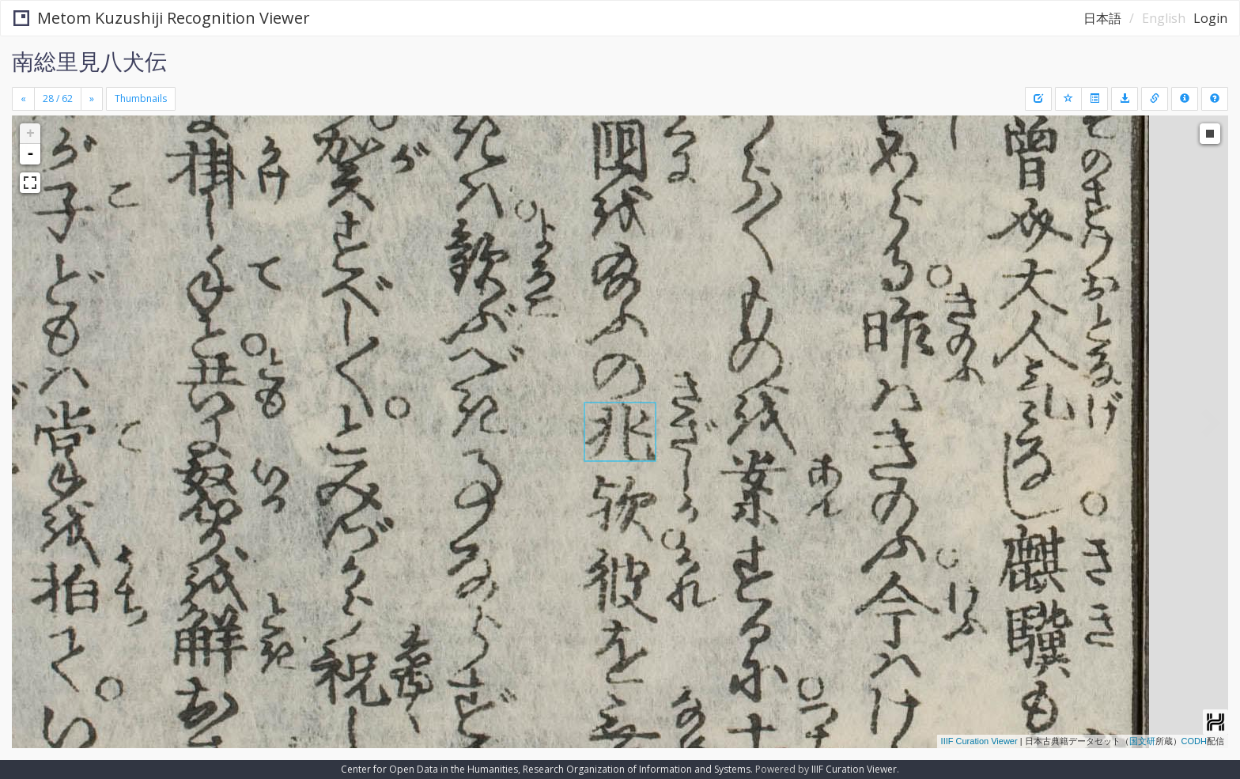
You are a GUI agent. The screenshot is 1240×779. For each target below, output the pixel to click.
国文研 (1142, 741)
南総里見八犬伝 (89, 61)
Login (1210, 18)
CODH (1194, 741)
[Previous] (23, 99)
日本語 (1102, 18)
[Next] (92, 99)
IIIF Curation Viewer (979, 741)
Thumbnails (141, 98)
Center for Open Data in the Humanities (429, 769)
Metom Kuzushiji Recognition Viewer (161, 17)
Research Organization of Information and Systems (636, 769)
